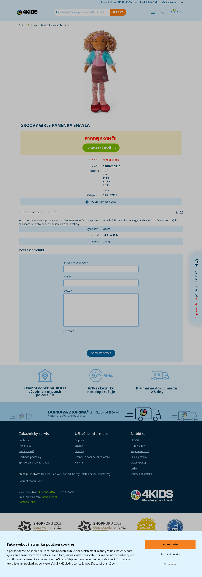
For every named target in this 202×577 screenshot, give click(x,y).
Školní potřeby (139, 457)
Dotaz (54, 212)
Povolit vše (170, 544)
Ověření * (68, 331)
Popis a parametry (32, 212)
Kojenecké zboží (140, 451)
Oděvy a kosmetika (141, 473)
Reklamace (25, 445)
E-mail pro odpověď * (75, 262)
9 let (105, 174)
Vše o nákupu (169, 2)
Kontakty (24, 440)
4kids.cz (23, 25)
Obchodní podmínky (30, 457)
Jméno (67, 276)
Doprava (80, 440)
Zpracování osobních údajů (34, 462)
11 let (106, 178)
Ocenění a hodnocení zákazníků (93, 457)
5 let (105, 171)
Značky (79, 445)
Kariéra (79, 462)
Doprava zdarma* (68, 412)
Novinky (79, 451)
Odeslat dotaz (101, 353)
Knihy (134, 468)
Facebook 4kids (28, 501)
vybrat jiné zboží (102, 147)
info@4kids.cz (49, 497)
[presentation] (90, 340)
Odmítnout (170, 564)
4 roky (106, 185)
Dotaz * (67, 290)
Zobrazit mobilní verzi (31, 481)
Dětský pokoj (138, 462)
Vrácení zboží (26, 451)
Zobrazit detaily (170, 554)
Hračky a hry (138, 445)
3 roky (34, 25)
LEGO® (135, 440)
